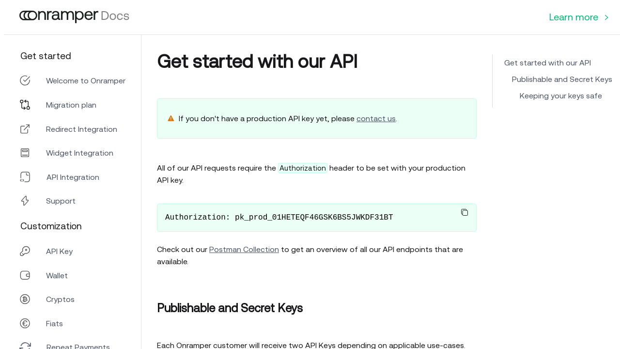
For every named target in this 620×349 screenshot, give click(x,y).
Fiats (54, 323)
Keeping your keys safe (561, 95)
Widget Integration (79, 152)
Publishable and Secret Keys (562, 79)
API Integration (72, 177)
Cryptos (60, 299)
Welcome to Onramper (85, 80)
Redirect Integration (81, 129)
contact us (376, 118)
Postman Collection (244, 249)
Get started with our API (547, 62)
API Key (59, 251)
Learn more (578, 16)
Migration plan (71, 104)
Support (61, 200)
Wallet (57, 275)
